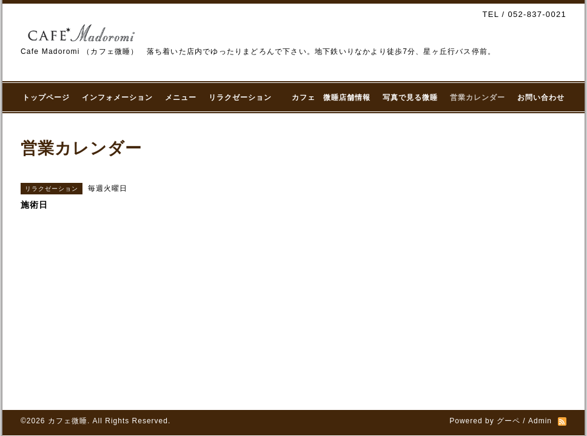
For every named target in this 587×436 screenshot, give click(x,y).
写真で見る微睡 (410, 97)
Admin (540, 421)
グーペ (508, 421)
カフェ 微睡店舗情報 (331, 97)
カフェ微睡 (67, 421)
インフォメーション (117, 97)
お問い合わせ (541, 97)
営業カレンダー (477, 97)
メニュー (180, 97)
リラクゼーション (244, 97)
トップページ (46, 97)
